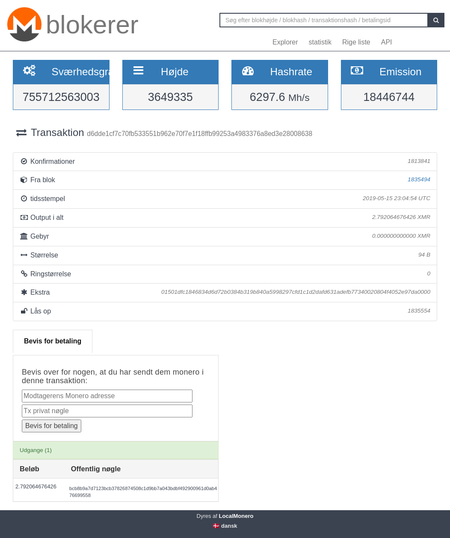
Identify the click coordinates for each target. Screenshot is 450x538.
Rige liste (356, 42)
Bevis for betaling (52, 341)
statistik (320, 42)
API (386, 42)
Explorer (285, 42)
